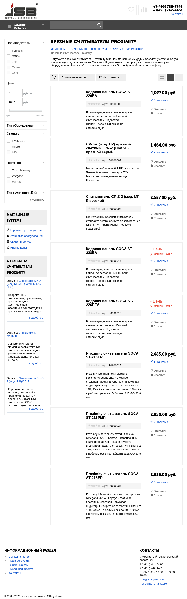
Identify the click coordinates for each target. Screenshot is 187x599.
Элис (15, 72)
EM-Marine (19, 140)
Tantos (16, 67)
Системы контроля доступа (89, 48)
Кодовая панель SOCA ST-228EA (111, 251)
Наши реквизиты (19, 560)
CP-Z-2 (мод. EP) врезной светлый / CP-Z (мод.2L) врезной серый (110, 148)
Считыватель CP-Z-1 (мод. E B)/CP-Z (25, 379)
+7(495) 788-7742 (167, 6)
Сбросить (38, 199)
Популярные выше (76, 77)
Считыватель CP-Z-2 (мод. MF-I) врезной (111, 198)
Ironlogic (17, 50)
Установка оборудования (26, 235)
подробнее (36, 317)
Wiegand (17, 175)
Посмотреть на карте (153, 583)
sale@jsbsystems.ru (152, 579)
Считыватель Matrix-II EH (21, 334)
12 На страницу (109, 77)
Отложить (160, 109)
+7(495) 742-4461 (167, 10)
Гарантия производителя (26, 229)
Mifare (16, 146)
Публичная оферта (21, 569)
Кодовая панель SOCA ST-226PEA (111, 303)
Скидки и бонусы (21, 241)
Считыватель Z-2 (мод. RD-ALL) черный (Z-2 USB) (24, 284)
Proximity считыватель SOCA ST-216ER (108, 355)
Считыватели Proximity (128, 48)
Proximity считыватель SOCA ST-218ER (108, 476)
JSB (14, 61)
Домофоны (58, 48)
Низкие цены (18, 247)
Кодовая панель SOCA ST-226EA (111, 94)
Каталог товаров (19, 25)
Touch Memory (21, 170)
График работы (18, 564)
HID (14, 152)
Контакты (177, 13)
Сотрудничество (19, 556)
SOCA (16, 56)
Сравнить (160, 113)
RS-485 (16, 181)
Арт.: (105, 103)
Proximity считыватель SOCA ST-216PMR (108, 415)
